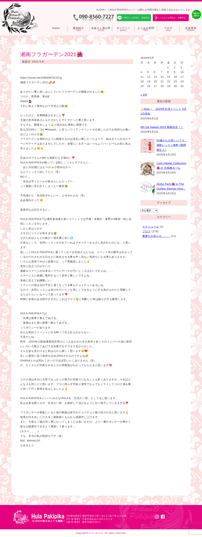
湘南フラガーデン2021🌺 (51, 54)
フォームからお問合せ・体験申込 (171, 18)
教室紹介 (78, 28)
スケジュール (150, 226)
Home (56, 28)
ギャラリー (123, 28)
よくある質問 (145, 28)
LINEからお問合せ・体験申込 (136, 18)
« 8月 (143, 94)
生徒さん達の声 (101, 28)
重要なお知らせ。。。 (156, 236)
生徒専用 (190, 28)
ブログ (168, 28)
